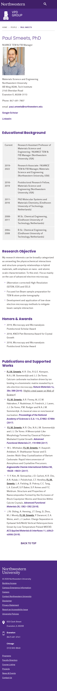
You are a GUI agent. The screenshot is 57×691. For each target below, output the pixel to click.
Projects (6, 669)
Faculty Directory (9, 660)
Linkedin (6, 119)
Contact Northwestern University (16, 596)
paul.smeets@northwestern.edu (26, 107)
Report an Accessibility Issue (15, 610)
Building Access (9, 583)
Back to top (28, 543)
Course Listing (8, 665)
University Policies (10, 614)
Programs (6, 656)
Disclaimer (7, 601)
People (14, 27)
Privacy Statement (10, 605)
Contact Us (7, 678)
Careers (5, 592)
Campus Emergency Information (16, 588)
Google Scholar (10, 113)
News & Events (9, 673)
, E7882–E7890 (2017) (31, 419)
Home (4, 27)
